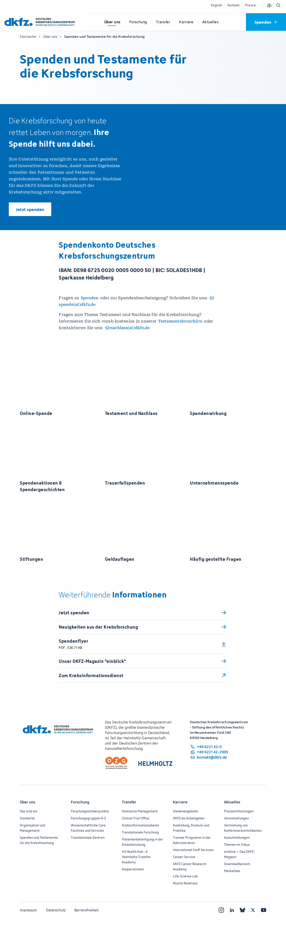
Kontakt (233, 5)
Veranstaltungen (236, 818)
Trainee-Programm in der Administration (192, 840)
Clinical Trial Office (135, 818)
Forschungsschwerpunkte (90, 811)
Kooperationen (133, 869)
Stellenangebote (185, 811)
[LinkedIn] (232, 910)
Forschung (80, 802)
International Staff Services (193, 849)
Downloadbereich (237, 863)
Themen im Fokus (237, 844)
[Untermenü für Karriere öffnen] (186, 22)
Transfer (129, 802)
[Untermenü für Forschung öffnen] (138, 22)
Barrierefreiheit (86, 910)
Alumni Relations (185, 883)
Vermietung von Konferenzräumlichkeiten (243, 828)
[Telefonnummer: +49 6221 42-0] (209, 746)
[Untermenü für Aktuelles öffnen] (210, 22)
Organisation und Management (32, 828)
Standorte (27, 818)
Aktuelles (232, 802)
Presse (250, 5)
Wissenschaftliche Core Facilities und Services (88, 828)
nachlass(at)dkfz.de (130, 327)
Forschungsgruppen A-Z (88, 818)
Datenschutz (56, 910)
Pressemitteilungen (239, 811)
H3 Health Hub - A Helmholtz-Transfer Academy (136, 857)
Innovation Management (140, 811)
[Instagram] (221, 910)
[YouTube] (263, 910)
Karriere (180, 802)
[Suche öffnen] (278, 5)
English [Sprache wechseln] (216, 5)
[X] (253, 910)
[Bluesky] (242, 910)
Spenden (90, 298)
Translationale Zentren (87, 837)
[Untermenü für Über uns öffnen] (112, 22)
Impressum (28, 910)
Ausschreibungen (236, 837)
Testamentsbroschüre (180, 321)
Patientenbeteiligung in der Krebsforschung (142, 842)
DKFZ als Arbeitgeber (189, 818)
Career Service (184, 856)
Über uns (27, 802)
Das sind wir (29, 811)
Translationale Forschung (140, 832)
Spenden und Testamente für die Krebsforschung (39, 840)
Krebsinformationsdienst (140, 825)
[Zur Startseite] (40, 21)
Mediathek (232, 870)
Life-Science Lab (185, 876)
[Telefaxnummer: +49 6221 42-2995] (209, 752)
